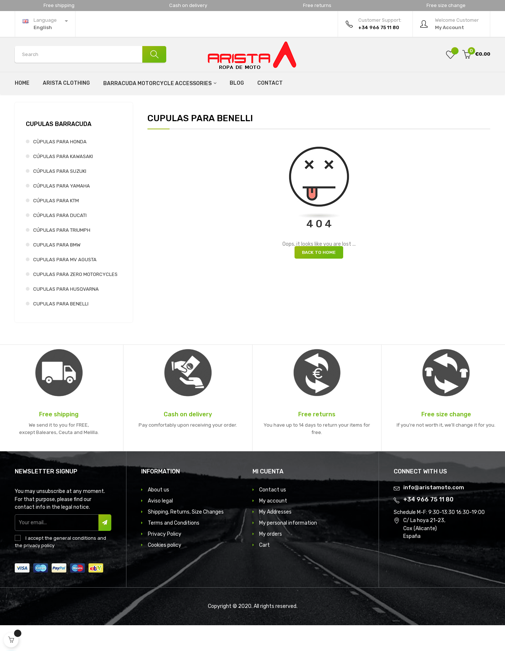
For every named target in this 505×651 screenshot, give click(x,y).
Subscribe (104, 548)
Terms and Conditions (173, 549)
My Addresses (275, 538)
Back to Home (319, 278)
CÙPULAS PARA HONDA (60, 167)
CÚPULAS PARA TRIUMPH (61, 256)
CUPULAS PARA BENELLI (60, 329)
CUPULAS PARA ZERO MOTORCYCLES (75, 300)
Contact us (272, 515)
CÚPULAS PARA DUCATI (60, 241)
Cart (264, 571)
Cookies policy (164, 571)
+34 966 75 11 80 (428, 525)
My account (273, 527)
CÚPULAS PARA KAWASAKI (63, 182)
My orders (270, 560)
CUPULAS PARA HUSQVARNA (66, 315)
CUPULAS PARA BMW (56, 270)
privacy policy (39, 571)
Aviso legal (160, 527)
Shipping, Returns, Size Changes (186, 538)
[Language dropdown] (45, 24)
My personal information (288, 549)
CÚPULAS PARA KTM (56, 226)
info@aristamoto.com (433, 513)
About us (158, 515)
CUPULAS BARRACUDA (58, 149)
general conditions (74, 564)
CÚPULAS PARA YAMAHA (61, 211)
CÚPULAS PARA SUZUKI (59, 197)
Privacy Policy (164, 560)
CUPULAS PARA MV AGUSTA (65, 285)
